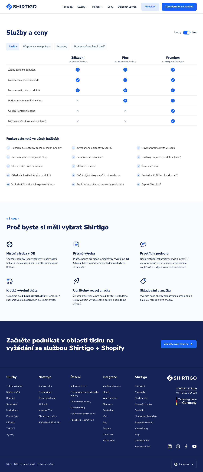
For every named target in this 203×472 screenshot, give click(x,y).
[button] (184, 464)
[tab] (12, 47)
